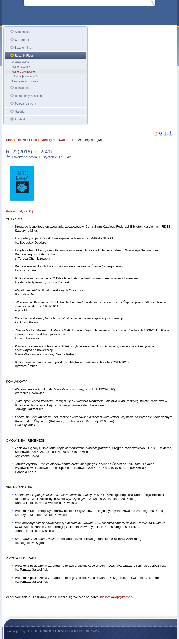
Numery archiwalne (23, 71)
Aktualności (22, 32)
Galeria (19, 111)
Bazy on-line (23, 47)
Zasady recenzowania (25, 81)
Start (9, 140)
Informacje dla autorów (25, 76)
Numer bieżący (21, 66)
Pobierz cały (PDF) (19, 211)
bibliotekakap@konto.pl (116, 597)
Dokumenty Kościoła (28, 96)
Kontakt (20, 119)
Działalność (22, 88)
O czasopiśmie (20, 61)
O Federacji (22, 40)
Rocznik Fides (24, 55)
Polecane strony (25, 103)
